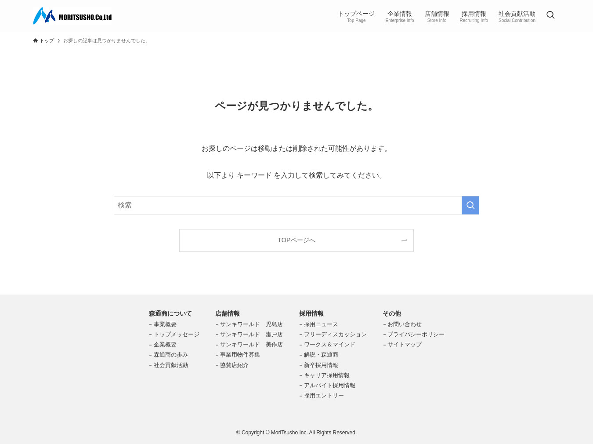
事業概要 (165, 324)
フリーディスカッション (335, 334)
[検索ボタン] (550, 16)
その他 (392, 313)
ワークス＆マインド (329, 344)
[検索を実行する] (470, 205)
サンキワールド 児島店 (251, 324)
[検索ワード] (296, 205)
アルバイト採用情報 (329, 385)
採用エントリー (324, 395)
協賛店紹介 (234, 365)
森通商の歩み (171, 354)
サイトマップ (404, 344)
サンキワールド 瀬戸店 (251, 334)
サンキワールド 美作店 (251, 344)
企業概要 (165, 344)
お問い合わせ (404, 324)
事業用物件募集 (240, 354)
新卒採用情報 (321, 365)
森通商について (170, 313)
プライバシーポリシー (416, 334)
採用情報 (311, 313)
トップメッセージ (176, 334)
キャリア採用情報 (327, 375)
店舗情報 (227, 313)
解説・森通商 (321, 354)
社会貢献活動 (171, 365)
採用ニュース (321, 324)
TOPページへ (296, 240)
